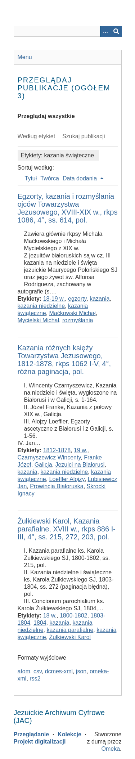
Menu (25, 57)
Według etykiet (36, 136)
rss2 (35, 678)
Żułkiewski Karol (70, 637)
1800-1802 (73, 615)
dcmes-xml (59, 671)
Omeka (110, 749)
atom (24, 671)
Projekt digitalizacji (40, 741)
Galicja (43, 465)
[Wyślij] (116, 31)
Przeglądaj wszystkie (46, 116)
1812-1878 (57, 450)
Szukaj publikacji (83, 136)
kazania (99, 299)
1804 (39, 623)
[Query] (68, 31)
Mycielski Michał (38, 320)
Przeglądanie (31, 734)
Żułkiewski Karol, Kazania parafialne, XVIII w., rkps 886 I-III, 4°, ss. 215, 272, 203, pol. (67, 529)
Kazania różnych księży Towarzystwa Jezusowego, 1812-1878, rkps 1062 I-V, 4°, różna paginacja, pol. (64, 360)
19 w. (80, 450)
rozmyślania (77, 320)
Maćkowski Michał (72, 313)
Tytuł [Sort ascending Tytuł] (31, 178)
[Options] (105, 31)
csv (37, 671)
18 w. (50, 615)
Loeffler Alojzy (67, 479)
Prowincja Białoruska (57, 486)
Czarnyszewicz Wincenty (49, 457)
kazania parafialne (69, 630)
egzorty (77, 299)
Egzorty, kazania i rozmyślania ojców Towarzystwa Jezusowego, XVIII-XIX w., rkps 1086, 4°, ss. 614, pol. (68, 208)
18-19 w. (54, 299)
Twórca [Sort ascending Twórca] (49, 178)
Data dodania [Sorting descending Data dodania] (81, 178)
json (81, 671)
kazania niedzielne (41, 306)
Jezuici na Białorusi (79, 465)
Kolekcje (69, 734)
